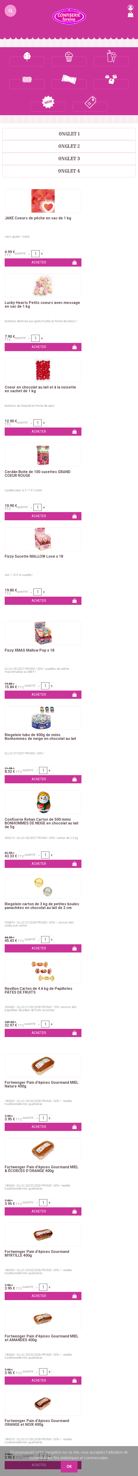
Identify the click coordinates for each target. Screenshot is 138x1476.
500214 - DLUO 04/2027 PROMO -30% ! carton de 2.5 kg (35, 563)
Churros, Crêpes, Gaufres (22, 1243)
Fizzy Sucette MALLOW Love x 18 (34, 365)
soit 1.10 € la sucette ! (19, 383)
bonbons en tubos (97, 1096)
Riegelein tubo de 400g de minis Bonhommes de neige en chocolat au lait (101, 462)
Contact (8, 1335)
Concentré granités (86, 1237)
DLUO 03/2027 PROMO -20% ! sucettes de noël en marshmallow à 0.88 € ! (35, 478)
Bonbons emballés (17, 1283)
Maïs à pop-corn (84, 1226)
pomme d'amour (105, 1085)
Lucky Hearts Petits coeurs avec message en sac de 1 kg (100, 197)
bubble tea (94, 1107)
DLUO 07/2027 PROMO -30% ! (91, 476)
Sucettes (9, 1300)
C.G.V (6, 1358)
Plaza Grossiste (84, 1363)
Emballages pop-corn (89, 1232)
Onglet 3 (69, 136)
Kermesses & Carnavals (21, 1248)
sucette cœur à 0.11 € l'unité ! (90, 298)
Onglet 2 (69, 123)
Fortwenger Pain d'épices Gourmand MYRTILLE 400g (28, 808)
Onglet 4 (69, 148)
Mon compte (13, 1346)
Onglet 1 (69, 111)
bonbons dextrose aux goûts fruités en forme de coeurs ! (102, 215)
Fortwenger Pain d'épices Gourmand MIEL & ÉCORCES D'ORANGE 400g (95, 725)
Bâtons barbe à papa (19, 1232)
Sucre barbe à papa (18, 1220)
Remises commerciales (21, 1352)
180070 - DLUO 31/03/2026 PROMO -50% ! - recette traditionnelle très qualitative (33, 911)
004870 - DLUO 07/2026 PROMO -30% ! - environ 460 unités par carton (98, 563)
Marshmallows (14, 1295)
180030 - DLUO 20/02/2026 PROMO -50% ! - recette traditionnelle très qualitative (33, 741)
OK (129, 1173)
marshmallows (42, 1102)
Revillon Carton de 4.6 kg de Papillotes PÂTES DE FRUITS (29, 629)
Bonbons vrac (13, 1278)
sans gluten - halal (17, 213)
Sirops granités (83, 1243)
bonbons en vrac (32, 1096)
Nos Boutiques (14, 1369)
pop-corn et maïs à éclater (61, 1107)
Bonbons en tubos (17, 1289)
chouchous (68, 1090)
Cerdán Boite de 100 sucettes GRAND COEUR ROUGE (97, 282)
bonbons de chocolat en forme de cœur (30, 298)
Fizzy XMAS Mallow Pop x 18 (29, 458)
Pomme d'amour (16, 1237)
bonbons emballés (64, 1096)
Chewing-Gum (13, 1306)
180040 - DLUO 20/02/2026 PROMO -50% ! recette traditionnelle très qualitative (99, 741)
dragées (29, 1107)
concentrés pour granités (52, 1113)
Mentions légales (16, 1363)
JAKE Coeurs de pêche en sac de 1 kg (35, 197)
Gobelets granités (85, 1248)
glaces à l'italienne (120, 1107)
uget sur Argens (112, 1352)
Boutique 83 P (86, 1352)
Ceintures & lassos (17, 1311)
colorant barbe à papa (33, 1085)
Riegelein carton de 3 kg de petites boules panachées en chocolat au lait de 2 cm (102, 547)
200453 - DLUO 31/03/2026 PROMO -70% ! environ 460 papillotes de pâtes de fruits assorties (33, 649)
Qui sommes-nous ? (18, 1341)
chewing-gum (68, 1102)
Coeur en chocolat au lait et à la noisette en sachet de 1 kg (32, 282)
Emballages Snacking (19, 1254)
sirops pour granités (92, 1113)
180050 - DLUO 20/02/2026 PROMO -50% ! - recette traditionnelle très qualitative (33, 826)
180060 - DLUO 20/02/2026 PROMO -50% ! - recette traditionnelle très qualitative (100, 826)
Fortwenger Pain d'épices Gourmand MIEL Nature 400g (30, 723)
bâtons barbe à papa (72, 1085)
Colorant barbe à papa (20, 1226)
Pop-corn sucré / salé (89, 1220)
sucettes (89, 1102)
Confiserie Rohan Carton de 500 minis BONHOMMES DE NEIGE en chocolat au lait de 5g (33, 547)
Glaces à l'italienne (86, 1254)
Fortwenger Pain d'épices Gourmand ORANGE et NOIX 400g (33, 892)
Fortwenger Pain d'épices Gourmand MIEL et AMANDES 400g (101, 808)
